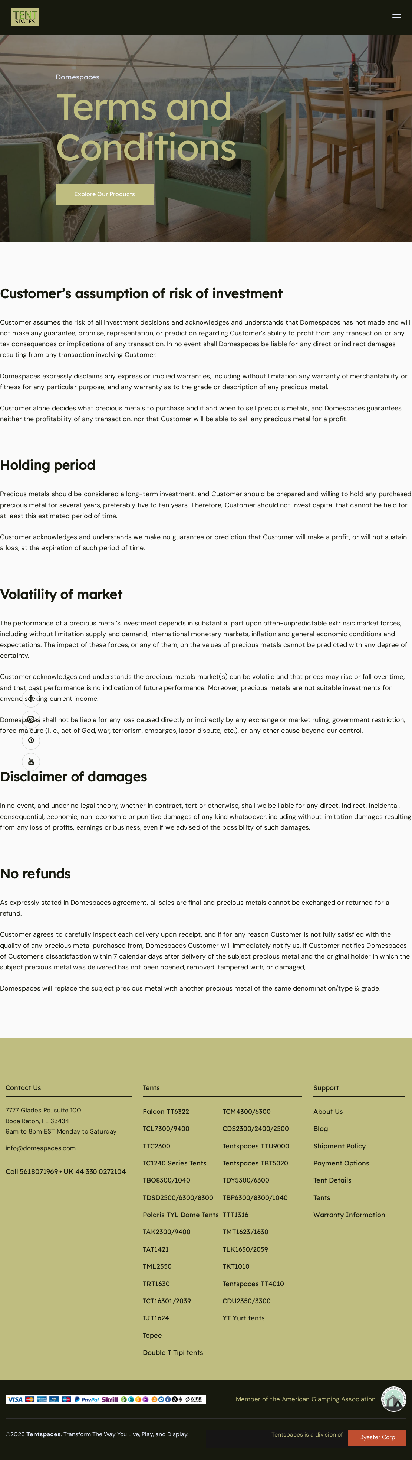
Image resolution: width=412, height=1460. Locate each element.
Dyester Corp (377, 1437)
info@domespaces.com (41, 1148)
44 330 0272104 (100, 1171)
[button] (396, 17)
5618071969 (38, 1171)
